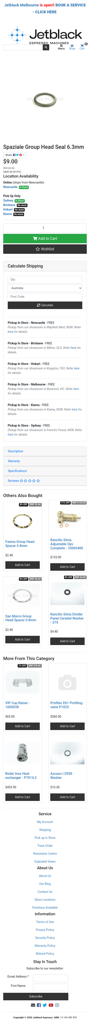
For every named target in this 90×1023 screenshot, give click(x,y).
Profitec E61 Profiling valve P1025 (66, 705)
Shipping (45, 830)
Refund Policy (45, 953)
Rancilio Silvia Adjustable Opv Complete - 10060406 (66, 544)
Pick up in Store (45, 837)
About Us (45, 876)
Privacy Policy (45, 930)
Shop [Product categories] (72, 47)
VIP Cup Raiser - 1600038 (17, 705)
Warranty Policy (45, 945)
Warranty (14, 461)
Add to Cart (45, 238)
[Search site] (46, 47)
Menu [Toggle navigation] (61, 47)
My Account (45, 822)
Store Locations (45, 899)
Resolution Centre (45, 853)
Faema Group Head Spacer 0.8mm (19, 544)
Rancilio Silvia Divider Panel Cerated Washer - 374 (67, 618)
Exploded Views (44, 861)
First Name (18, 985)
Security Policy (45, 937)
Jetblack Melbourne (21, 5)
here (10, 331)
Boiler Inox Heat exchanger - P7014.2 (21, 776)
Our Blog (45, 884)
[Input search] (23, 47)
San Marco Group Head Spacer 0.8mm (20, 618)
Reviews (24, 480)
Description (15, 451)
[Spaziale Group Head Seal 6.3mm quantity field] (45, 228)
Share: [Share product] (14, 155)
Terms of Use (45, 922)
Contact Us (45, 891)
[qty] (45, 279)
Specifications (17, 471)
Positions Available (45, 907)
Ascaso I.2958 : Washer (62, 776)
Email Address (18, 976)
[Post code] (45, 296)
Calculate (45, 305)
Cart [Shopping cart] (83, 47)
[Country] (45, 288)
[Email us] (33, 1005)
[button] (45, 249)
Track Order (45, 845)
